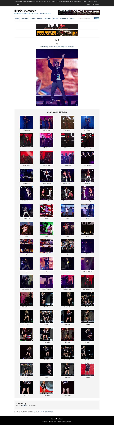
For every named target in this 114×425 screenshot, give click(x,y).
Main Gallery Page (62, 46)
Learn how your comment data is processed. (43, 411)
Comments (96, 4)
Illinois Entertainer (25, 10)
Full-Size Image (53, 46)
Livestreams (47, 18)
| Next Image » (70, 46)
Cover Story (24, 18)
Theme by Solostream (66, 421)
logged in (24, 405)
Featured (32, 18)
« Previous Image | (44, 46)
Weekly (72, 18)
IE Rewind (39, 18)
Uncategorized (64, 18)
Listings (17, 4)
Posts (88, 4)
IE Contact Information (76, 1)
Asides (17, 18)
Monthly (55, 18)
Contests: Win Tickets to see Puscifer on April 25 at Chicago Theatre (32, 1)
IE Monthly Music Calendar (90, 1)
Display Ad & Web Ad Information (60, 1)
